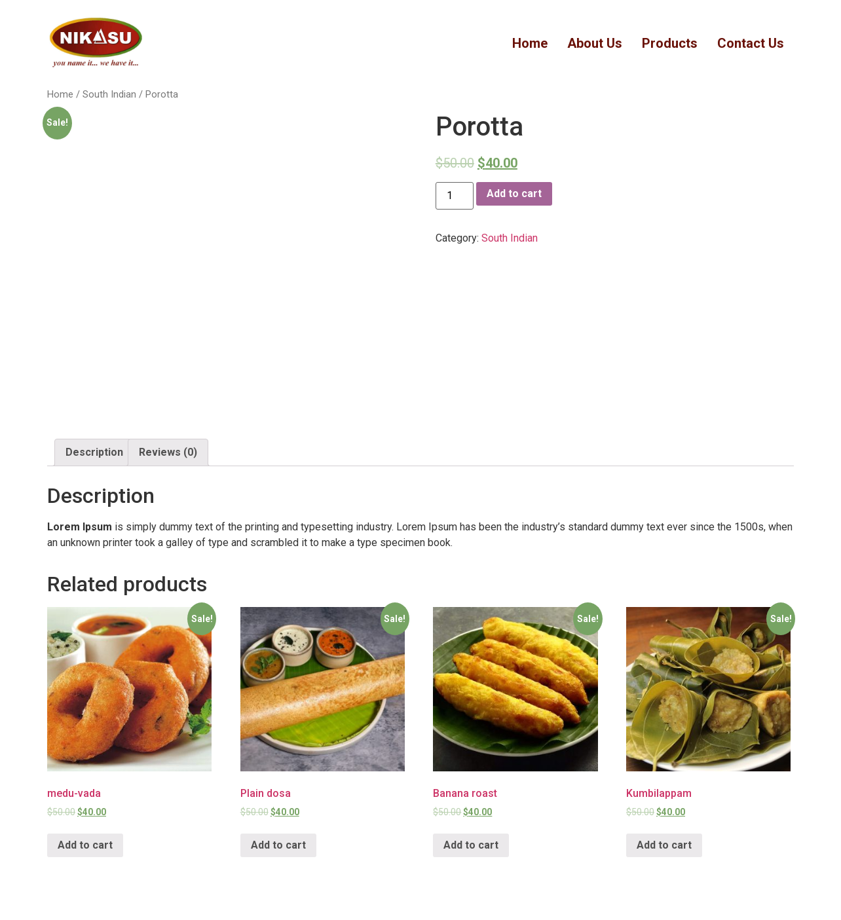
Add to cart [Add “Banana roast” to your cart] (470, 845)
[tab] (94, 452)
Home (530, 43)
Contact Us (750, 43)
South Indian (109, 94)
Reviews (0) (168, 452)
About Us (594, 43)
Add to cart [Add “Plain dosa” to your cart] (278, 845)
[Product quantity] (455, 196)
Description (94, 452)
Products (670, 43)
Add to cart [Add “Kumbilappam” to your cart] (664, 845)
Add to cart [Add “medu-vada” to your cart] (85, 845)
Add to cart (514, 193)
